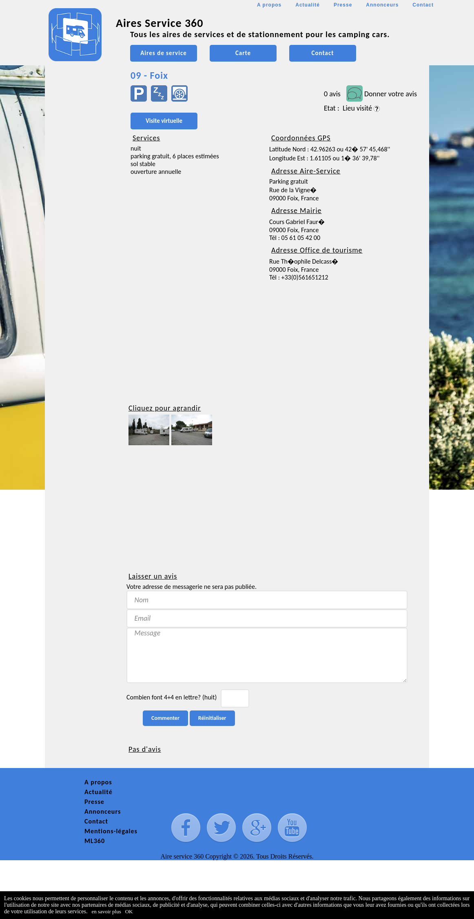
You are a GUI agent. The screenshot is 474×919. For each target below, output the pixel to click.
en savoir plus (106, 911)
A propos (269, 5)
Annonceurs (382, 5)
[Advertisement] (81, 243)
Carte (243, 53)
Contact (423, 5)
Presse (343, 5)
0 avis (332, 93)
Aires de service (163, 53)
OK (129, 911)
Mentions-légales (110, 831)
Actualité (307, 5)
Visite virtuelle (164, 120)
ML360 (94, 841)
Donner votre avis (390, 93)
